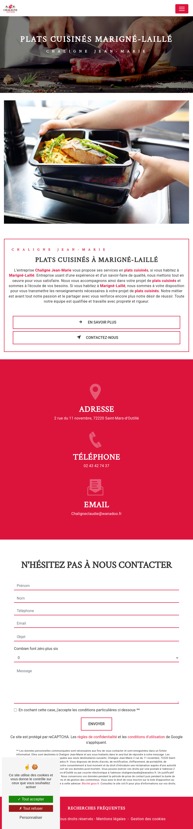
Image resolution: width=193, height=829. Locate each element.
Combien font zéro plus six (36, 644)
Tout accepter (31, 799)
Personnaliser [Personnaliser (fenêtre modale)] (31, 817)
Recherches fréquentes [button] (96, 808)
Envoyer (96, 719)
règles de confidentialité (97, 732)
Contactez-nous (96, 337)
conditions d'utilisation (146, 732)
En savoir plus (96, 322)
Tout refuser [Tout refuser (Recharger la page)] (31, 808)
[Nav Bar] (181, 8)
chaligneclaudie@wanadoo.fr (96, 509)
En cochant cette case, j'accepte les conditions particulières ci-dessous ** (79, 705)
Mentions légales (111, 819)
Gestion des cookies (148, 819)
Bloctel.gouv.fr (90, 778)
